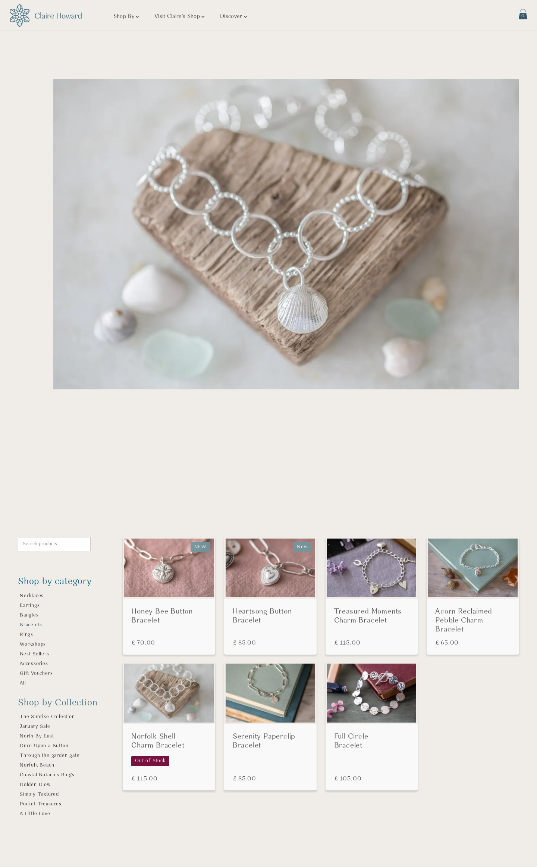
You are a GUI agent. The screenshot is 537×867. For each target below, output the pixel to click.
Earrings (30, 605)
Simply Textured (39, 794)
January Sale (35, 726)
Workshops (33, 644)
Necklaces (32, 596)
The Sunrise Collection (47, 717)
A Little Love (35, 814)
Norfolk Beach (37, 765)
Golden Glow (35, 785)
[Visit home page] (46, 15)
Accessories (34, 664)
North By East (37, 736)
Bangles (29, 615)
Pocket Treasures (41, 804)
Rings (26, 634)
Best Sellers (34, 654)
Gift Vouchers (36, 673)
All (23, 683)
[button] (126, 16)
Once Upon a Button (44, 746)
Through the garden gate (49, 755)
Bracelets (31, 625)
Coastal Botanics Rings (47, 775)
